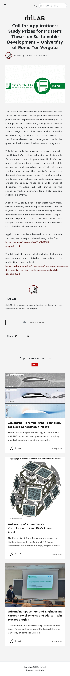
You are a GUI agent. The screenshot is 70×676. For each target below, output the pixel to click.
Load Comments (33, 322)
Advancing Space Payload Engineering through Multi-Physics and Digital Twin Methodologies (35, 615)
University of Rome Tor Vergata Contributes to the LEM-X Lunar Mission (30, 528)
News (34, 365)
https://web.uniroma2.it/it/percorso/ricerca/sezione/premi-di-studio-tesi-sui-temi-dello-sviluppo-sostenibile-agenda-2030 (37, 270)
